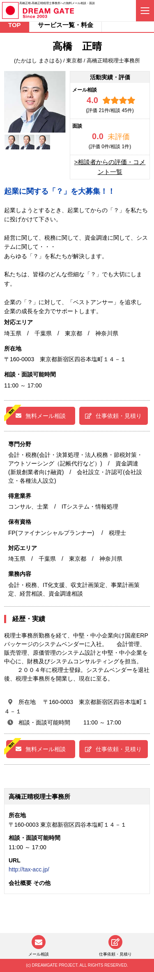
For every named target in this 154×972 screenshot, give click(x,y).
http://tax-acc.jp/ (29, 869)
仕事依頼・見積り (113, 416)
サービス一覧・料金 (65, 24)
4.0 (92, 100)
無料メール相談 (41, 416)
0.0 (97, 136)
